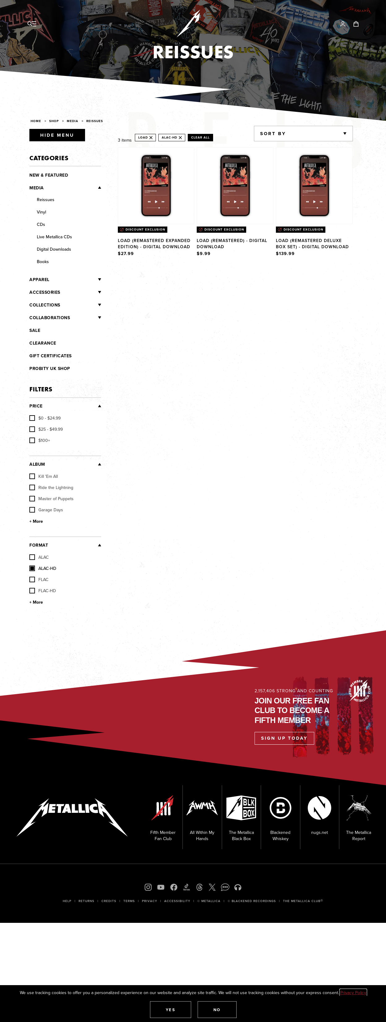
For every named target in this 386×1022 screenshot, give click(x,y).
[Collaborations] (85, 318)
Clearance (42, 343)
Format (38, 545)
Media (72, 121)
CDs (41, 224)
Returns (86, 901)
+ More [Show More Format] (36, 602)
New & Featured (48, 175)
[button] (170, 1009)
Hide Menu (57, 135)
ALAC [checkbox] (39, 557)
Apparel (39, 279)
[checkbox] (45, 418)
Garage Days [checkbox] (46, 510)
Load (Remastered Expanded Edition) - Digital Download (154, 243)
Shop (54, 121)
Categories (48, 158)
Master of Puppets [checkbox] (51, 499)
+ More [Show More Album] (36, 521)
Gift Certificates (50, 356)
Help (67, 901)
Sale (34, 330)
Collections (44, 305)
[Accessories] (80, 292)
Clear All (200, 137)
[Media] (72, 187)
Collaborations (49, 318)
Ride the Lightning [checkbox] (51, 487)
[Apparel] (75, 279)
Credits (108, 901)
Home (36, 121)
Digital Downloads (54, 249)
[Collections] (80, 305)
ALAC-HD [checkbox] (42, 568)
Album (37, 464)
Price (36, 406)
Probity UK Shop (49, 368)
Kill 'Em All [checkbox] (43, 476)
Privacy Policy (353, 992)
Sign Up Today (284, 738)
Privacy (149, 901)
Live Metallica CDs (54, 237)
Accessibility (177, 901)
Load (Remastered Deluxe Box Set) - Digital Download (312, 243)
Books (43, 261)
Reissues (94, 121)
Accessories (44, 292)
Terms (129, 901)
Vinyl (41, 212)
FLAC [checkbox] (39, 579)
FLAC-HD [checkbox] (42, 591)
